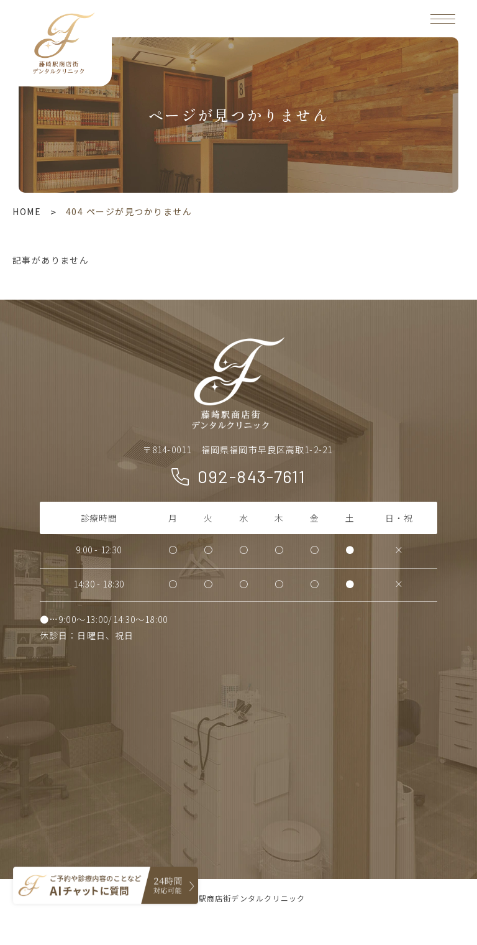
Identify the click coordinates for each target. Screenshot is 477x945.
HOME (26, 211)
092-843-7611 (252, 476)
